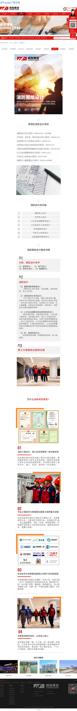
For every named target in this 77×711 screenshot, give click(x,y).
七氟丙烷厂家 (16, 682)
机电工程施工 (37, 37)
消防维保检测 (18, 37)
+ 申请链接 (75, 680)
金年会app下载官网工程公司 (5, 682)
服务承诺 (55, 13)
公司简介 (2, 688)
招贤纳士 (64, 13)
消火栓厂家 (23, 682)
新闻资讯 (47, 13)
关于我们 (13, 13)
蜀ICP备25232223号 (46, 707)
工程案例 (30, 13)
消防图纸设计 (55, 48)
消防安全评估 (24, 37)
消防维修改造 (71, 48)
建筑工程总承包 (31, 37)
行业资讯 (22, 690)
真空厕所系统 (37, 682)
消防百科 (22, 692)
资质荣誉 (2, 690)
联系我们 (2, 696)
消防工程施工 (11, 37)
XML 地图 (38, 709)
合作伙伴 (38, 13)
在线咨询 (73, 20)
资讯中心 (22, 685)
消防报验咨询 (63, 48)
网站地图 (52, 707)
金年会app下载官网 (10, 2)
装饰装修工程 (44, 37)
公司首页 (4, 13)
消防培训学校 (30, 682)
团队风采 (2, 694)
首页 (11, 42)
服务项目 (21, 13)
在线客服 (68, 22)
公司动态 (22, 688)
